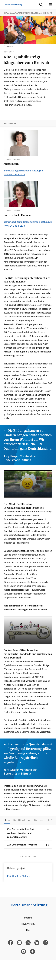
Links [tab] (7, 820)
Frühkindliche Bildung (18, 876)
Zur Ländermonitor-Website (28, 845)
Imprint (28, 917)
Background (10, 123)
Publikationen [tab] (22, 820)
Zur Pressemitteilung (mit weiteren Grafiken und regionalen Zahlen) (28, 833)
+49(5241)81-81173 (14, 225)
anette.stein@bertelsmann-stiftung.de (23, 170)
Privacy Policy (28, 923)
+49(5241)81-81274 (14, 174)
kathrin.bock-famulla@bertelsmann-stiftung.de (28, 221)
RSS (28, 929)
